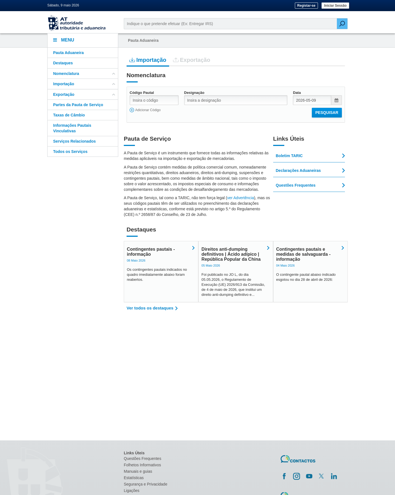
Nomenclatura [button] (84, 73)
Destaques (63, 63)
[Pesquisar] (342, 23)
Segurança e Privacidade (145, 484)
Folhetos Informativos (142, 465)
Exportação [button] (84, 94)
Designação (194, 93)
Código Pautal (142, 93)
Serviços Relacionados (74, 141)
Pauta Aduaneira (68, 52)
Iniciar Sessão (335, 6)
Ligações (131, 490)
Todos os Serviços (70, 151)
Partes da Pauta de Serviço (78, 105)
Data (297, 93)
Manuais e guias (138, 471)
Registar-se (306, 6)
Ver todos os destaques (150, 308)
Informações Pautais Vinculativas (72, 128)
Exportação (191, 60)
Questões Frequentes (142, 458)
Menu (63, 40)
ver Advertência (240, 198)
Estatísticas (134, 478)
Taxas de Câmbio (69, 115)
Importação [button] (84, 84)
